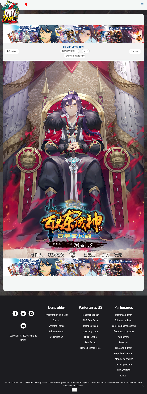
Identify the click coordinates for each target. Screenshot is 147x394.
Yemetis (124, 375)
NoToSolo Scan (90, 320)
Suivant (135, 51)
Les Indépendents (123, 364)
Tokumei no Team (123, 320)
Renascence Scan (90, 314)
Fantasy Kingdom (123, 347)
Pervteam (123, 342)
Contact (56, 320)
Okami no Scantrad (123, 353)
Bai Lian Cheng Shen (73, 46)
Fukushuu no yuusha (123, 331)
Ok (74, 390)
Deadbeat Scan (90, 325)
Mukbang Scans (90, 331)
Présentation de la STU (57, 314)
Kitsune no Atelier (124, 358)
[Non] (143, 386)
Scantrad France (56, 325)
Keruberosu (123, 336)
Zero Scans (90, 342)
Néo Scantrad (123, 369)
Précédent (12, 51)
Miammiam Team (123, 314)
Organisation (56, 336)
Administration (56, 331)
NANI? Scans (90, 336)
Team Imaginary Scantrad (123, 325)
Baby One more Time (90, 347)
